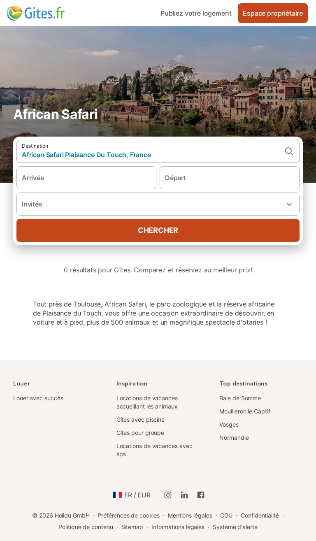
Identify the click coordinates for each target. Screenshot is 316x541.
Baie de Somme (240, 398)
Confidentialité (260, 515)
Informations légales (177, 526)
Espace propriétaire (273, 13)
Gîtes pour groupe (140, 432)
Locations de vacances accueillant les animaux (147, 402)
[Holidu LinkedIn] (184, 495)
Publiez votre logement (195, 13)
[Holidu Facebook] (200, 495)
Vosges (229, 424)
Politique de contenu (85, 526)
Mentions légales (190, 515)
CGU (226, 515)
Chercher (158, 230)
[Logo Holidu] (47, 13)
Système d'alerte (235, 526)
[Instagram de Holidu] (167, 495)
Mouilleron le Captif (244, 411)
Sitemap (132, 526)
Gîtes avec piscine (140, 419)
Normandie (234, 437)
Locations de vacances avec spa (154, 449)
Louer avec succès (38, 398)
